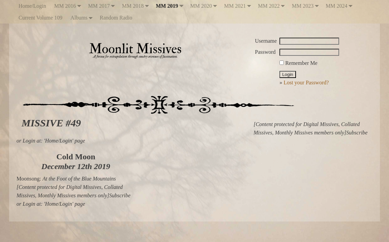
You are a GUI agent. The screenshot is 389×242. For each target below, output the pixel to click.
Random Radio (116, 18)
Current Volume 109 (40, 18)
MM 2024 (340, 6)
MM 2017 (103, 6)
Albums (83, 18)
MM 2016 (69, 6)
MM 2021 (239, 6)
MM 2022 (273, 6)
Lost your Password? (306, 82)
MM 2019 (171, 6)
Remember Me (298, 63)
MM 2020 (205, 6)
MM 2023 (307, 6)
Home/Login (32, 6)
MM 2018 (137, 6)
